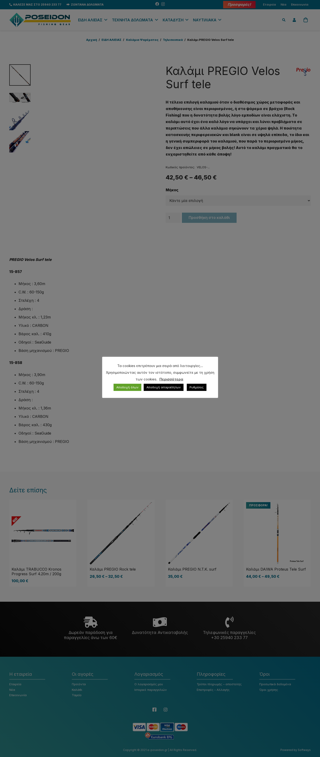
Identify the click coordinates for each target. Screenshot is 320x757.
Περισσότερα (171, 379)
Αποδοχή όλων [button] (127, 387)
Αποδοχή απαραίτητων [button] (163, 387)
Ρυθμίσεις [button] (197, 387)
